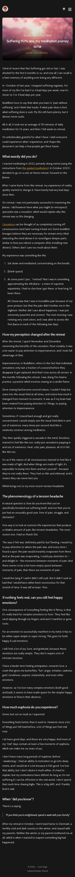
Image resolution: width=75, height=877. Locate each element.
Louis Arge (42, 866)
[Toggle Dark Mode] (64, 9)
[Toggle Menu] (70, 8)
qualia (29, 53)
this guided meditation (35, 168)
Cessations (8, 224)
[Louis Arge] (6, 9)
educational (41, 53)
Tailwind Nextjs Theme (37, 871)
